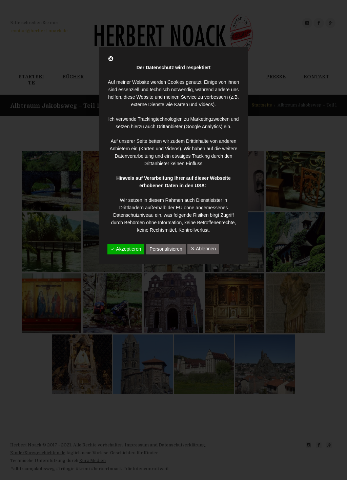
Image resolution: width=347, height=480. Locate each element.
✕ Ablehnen (203, 248)
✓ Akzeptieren (126, 249)
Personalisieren (165, 249)
